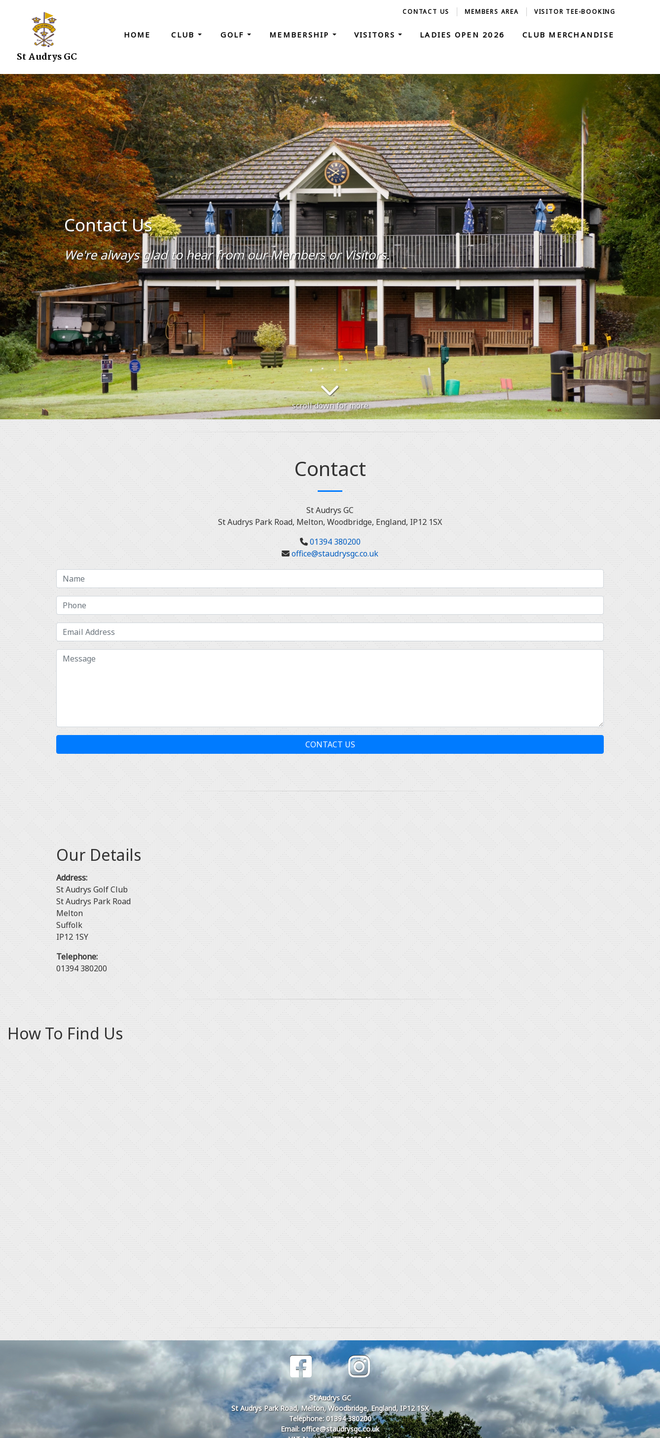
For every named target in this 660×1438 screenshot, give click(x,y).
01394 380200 (335, 541)
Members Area (492, 11)
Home (137, 34)
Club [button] (184, 34)
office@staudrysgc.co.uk (335, 553)
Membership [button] (300, 34)
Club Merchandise (568, 34)
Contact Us (426, 11)
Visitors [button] (376, 34)
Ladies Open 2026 (462, 34)
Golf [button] (233, 34)
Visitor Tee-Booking (575, 11)
